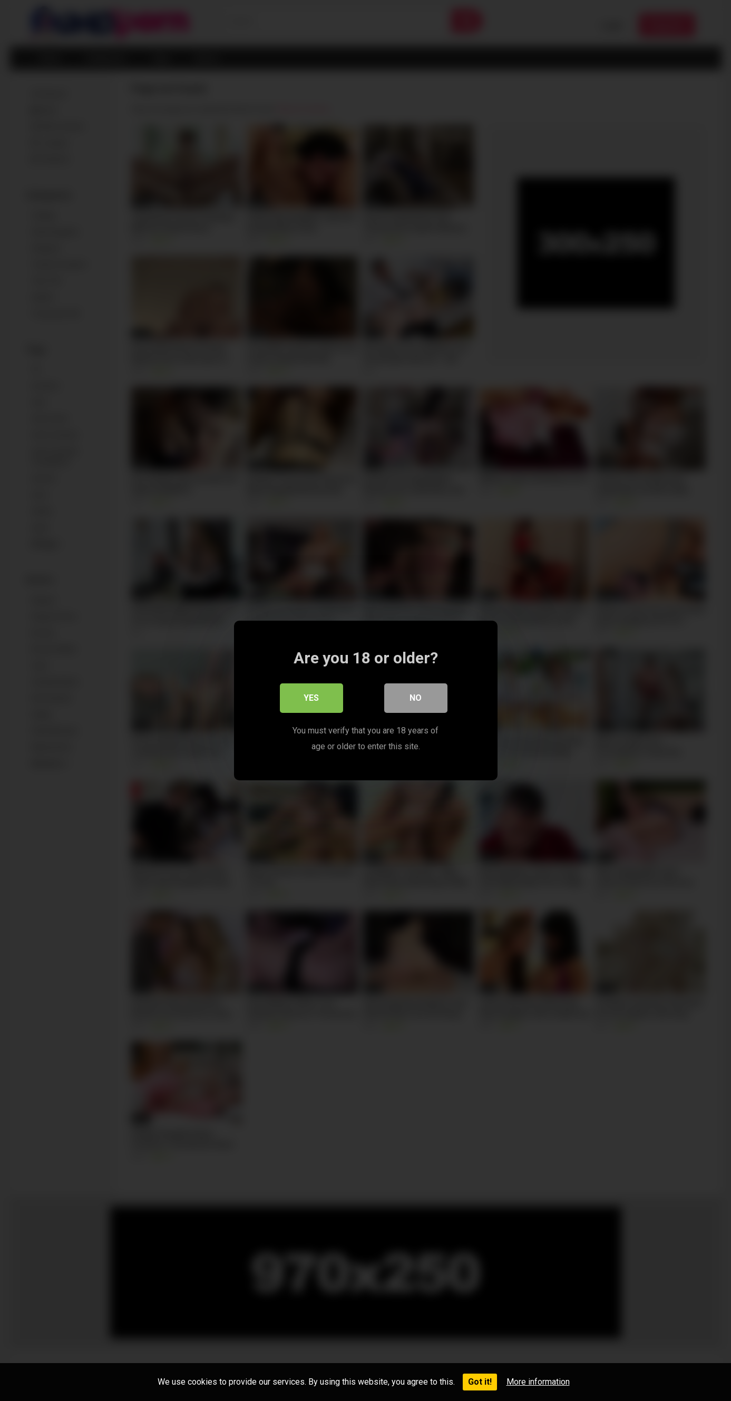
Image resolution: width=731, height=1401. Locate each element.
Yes (311, 698)
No (416, 698)
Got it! (480, 1382)
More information (538, 1382)
